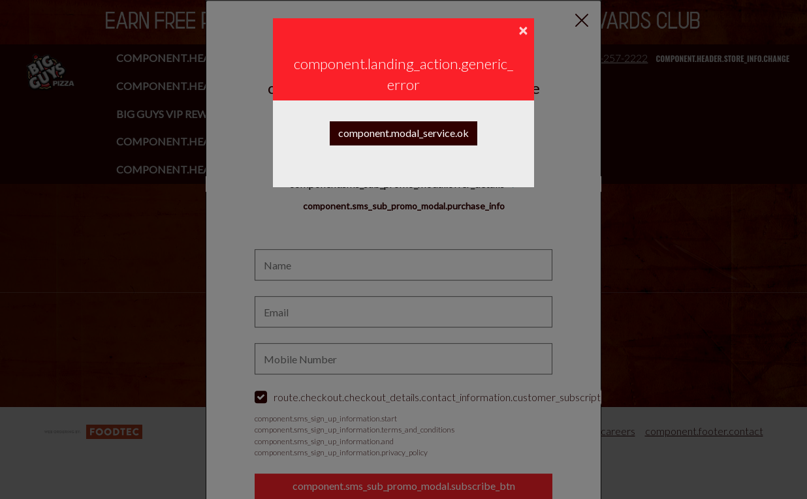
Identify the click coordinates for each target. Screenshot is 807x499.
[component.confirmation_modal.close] (523, 31)
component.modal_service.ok (403, 133)
